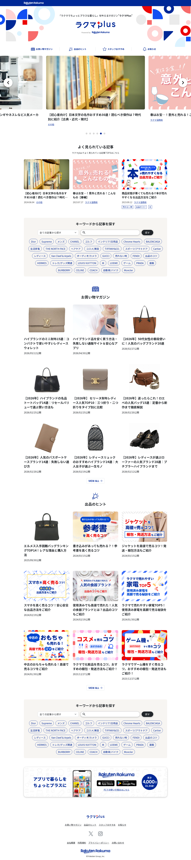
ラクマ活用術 (156, 119)
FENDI (136, 256)
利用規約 (82, 842)
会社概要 (71, 842)
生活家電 (35, 248)
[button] (86, 133)
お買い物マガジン (95, 297)
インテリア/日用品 (108, 241)
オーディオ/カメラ (87, 256)
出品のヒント (95, 504)
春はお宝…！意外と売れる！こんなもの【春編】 (94, 195)
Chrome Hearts (132, 241)
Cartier (157, 248)
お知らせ (122, 824)
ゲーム (127, 263)
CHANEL (74, 241)
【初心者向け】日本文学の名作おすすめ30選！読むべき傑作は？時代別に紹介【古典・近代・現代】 (94, 116)
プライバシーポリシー (98, 842)
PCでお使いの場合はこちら (116, 789)
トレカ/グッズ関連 (62, 263)
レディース (40, 256)
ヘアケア (76, 248)
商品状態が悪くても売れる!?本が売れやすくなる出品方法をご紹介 (144, 195)
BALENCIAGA (153, 241)
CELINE (80, 270)
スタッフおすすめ (107, 824)
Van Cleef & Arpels (61, 256)
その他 (51, 124)
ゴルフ (88, 241)
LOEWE (114, 263)
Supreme (46, 241)
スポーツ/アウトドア (136, 248)
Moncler (128, 270)
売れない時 (127, 207)
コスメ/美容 (92, 248)
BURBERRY (64, 270)
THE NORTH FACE (55, 248)
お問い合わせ (118, 842)
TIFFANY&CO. (112, 248)
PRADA (140, 263)
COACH (93, 270)
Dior (33, 241)
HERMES (42, 263)
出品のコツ (141, 207)
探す (147, 232)
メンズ (61, 241)
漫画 (151, 263)
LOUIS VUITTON (87, 263)
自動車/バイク (110, 270)
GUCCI (105, 256)
